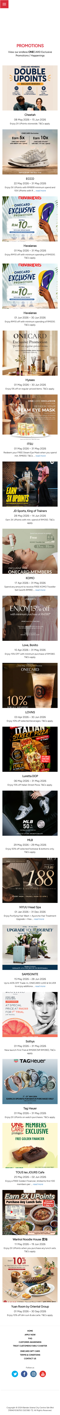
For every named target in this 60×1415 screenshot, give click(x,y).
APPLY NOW (30, 1335)
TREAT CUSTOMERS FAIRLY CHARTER (30, 1346)
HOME (30, 1331)
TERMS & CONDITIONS (30, 1355)
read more (41, 190)
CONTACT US (30, 1358)
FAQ (30, 1338)
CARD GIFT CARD (30, 1351)
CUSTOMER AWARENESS (30, 1342)
